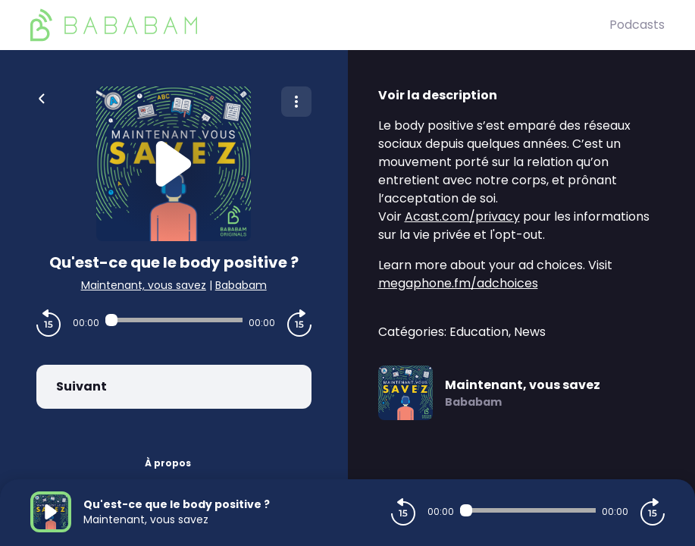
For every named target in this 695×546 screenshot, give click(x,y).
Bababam (241, 285)
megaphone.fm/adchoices (458, 283)
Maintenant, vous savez (143, 285)
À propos (168, 463)
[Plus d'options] (296, 101)
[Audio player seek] (174, 320)
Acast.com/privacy (462, 216)
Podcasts (637, 24)
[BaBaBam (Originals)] (319, 25)
